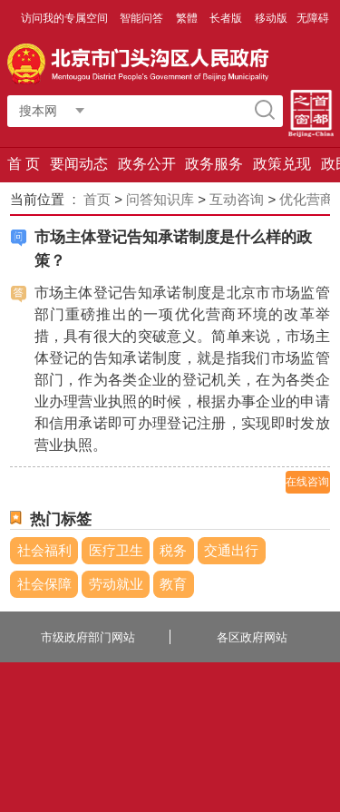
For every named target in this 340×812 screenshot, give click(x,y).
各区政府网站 (252, 637)
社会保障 (44, 584)
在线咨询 (307, 481)
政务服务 (214, 163)
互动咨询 (236, 199)
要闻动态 (79, 163)
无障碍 (312, 18)
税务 (173, 550)
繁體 (187, 18)
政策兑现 (282, 163)
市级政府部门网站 (88, 637)
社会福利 (44, 550)
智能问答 (143, 18)
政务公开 (147, 163)
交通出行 (231, 550)
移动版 (271, 18)
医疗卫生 (116, 550)
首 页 (23, 163)
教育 (173, 584)
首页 (97, 199)
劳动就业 (116, 584)
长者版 (227, 18)
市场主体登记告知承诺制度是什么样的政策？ (173, 249)
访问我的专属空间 (66, 18)
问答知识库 (160, 199)
